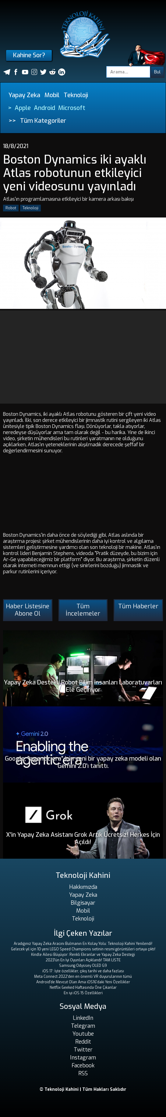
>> (12, 121)
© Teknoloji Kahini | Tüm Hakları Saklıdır (83, 1089)
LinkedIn (83, 1018)
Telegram (83, 1026)
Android (44, 108)
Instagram (83, 1057)
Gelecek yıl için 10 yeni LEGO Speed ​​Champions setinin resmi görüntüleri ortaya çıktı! (83, 949)
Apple (23, 108)
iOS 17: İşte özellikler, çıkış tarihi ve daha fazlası (83, 971)
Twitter (83, 1049)
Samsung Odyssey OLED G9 (83, 965)
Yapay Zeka (24, 95)
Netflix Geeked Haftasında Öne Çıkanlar (83, 987)
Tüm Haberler (138, 606)
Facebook (83, 1065)
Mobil (51, 95)
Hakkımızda (83, 887)
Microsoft (71, 108)
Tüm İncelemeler (83, 610)
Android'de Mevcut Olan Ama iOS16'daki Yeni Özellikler (83, 982)
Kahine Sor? (29, 55)
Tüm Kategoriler (43, 121)
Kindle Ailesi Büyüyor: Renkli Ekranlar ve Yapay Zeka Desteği (83, 954)
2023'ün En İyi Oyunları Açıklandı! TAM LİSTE (83, 960)
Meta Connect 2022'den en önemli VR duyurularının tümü (83, 976)
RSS (83, 1073)
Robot (10, 208)
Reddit (83, 1041)
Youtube (83, 1033)
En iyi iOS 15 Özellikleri (83, 993)
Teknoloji (76, 95)
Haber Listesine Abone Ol (27, 610)
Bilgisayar (83, 903)
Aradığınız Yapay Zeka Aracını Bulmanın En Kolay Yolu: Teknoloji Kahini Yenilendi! (83, 943)
